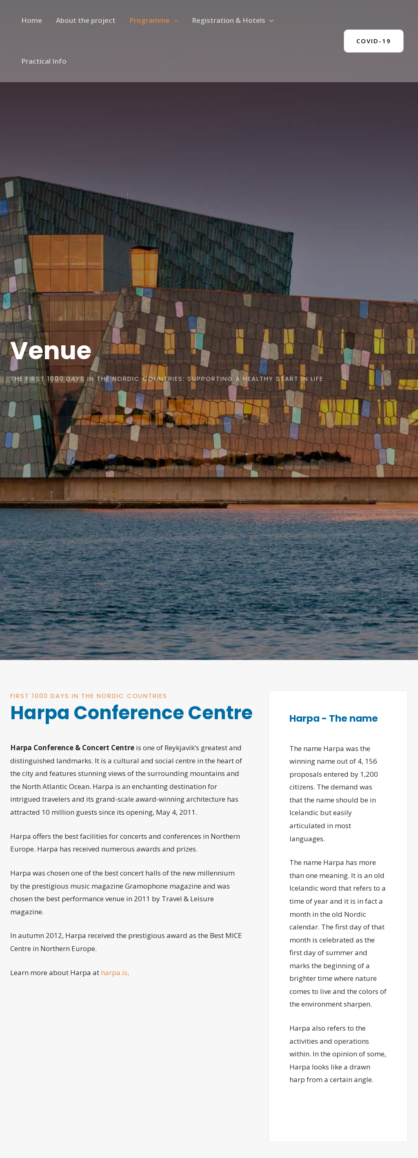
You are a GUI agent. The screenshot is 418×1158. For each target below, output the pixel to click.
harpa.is (114, 972)
